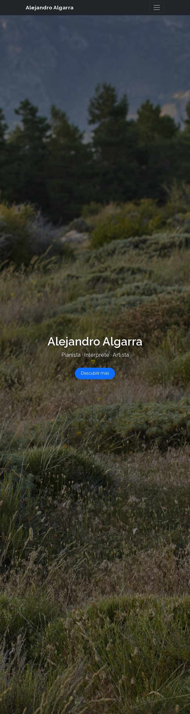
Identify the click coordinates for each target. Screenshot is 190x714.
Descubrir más (95, 373)
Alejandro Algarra (58, 7)
